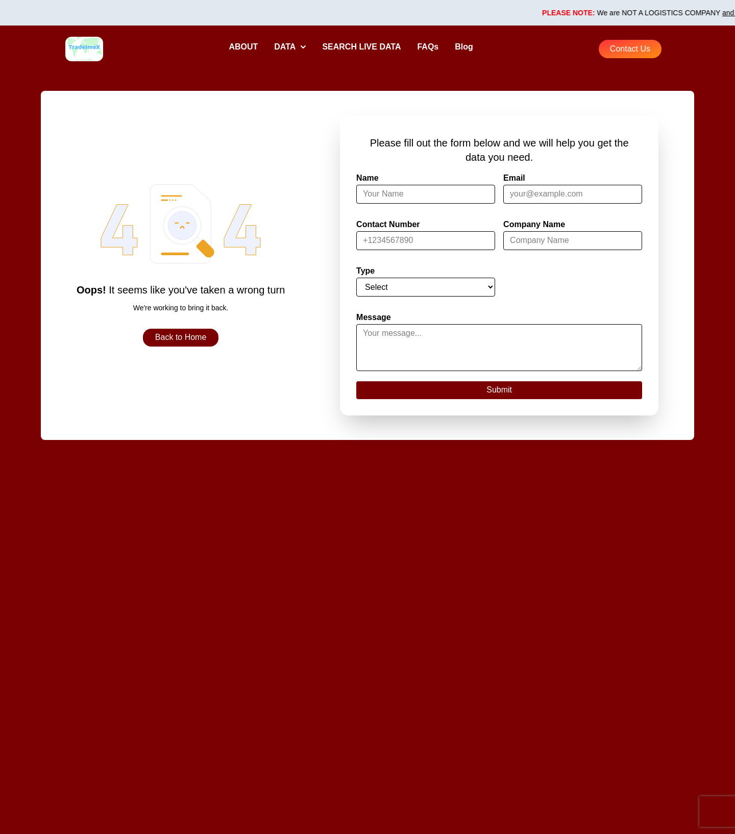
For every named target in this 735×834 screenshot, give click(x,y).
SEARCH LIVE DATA (361, 46)
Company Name (534, 224)
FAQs (427, 46)
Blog (464, 46)
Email (514, 178)
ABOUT (243, 46)
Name (367, 178)
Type (365, 270)
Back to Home (180, 337)
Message (373, 317)
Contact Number (388, 224)
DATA (290, 46)
